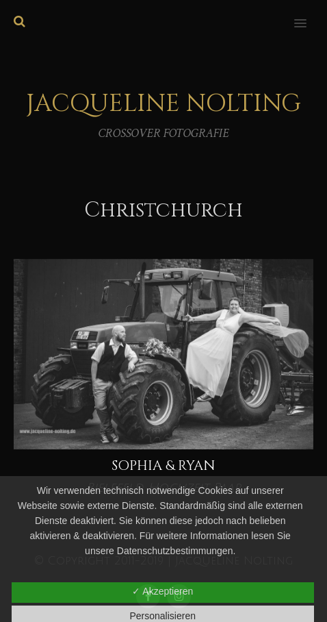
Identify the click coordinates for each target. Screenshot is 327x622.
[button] (308, 14)
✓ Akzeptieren (162, 591)
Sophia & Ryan (163, 465)
